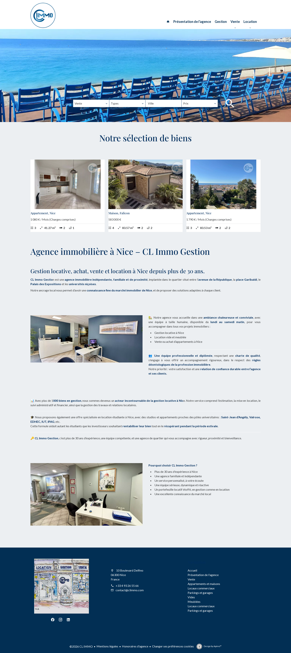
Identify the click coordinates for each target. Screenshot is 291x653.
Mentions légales (107, 646)
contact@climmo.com (130, 590)
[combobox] (91, 103)
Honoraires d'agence (135, 646)
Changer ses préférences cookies (173, 646)
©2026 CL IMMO (81, 646)
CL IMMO (119, 561)
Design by (212, 646)
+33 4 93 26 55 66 (127, 585)
